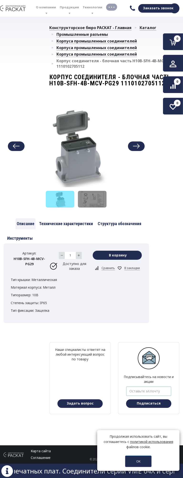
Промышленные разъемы (82, 34)
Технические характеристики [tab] (66, 223)
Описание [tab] (25, 223)
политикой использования (151, 441)
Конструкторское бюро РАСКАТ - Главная (90, 27)
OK (138, 461)
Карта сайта (41, 451)
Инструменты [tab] (20, 238)
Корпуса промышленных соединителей (96, 41)
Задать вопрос (80, 403)
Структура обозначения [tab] (119, 223)
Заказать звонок (158, 8)
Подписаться (149, 403)
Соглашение (41, 457)
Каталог (148, 27)
